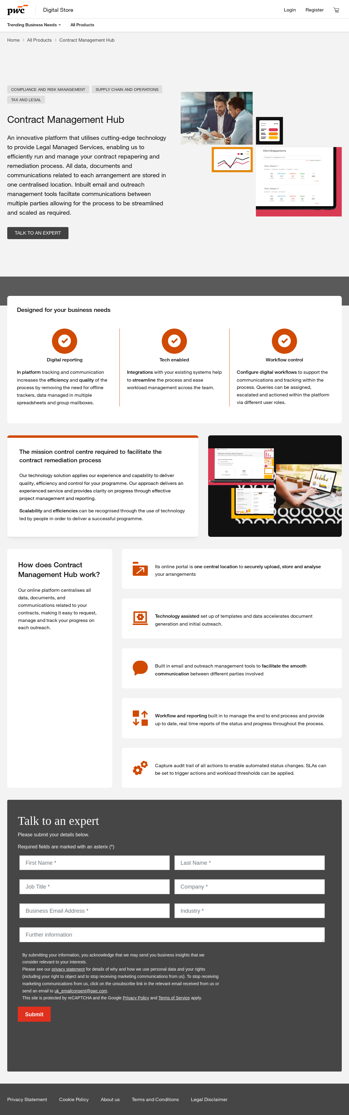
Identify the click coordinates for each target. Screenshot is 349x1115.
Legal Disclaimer (209, 1099)
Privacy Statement (27, 1099)
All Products (82, 24)
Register (315, 10)
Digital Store (58, 9)
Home (13, 40)
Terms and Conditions (155, 1099)
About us (110, 1099)
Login (290, 10)
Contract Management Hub (87, 40)
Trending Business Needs (32, 24)
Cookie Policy (74, 1099)
